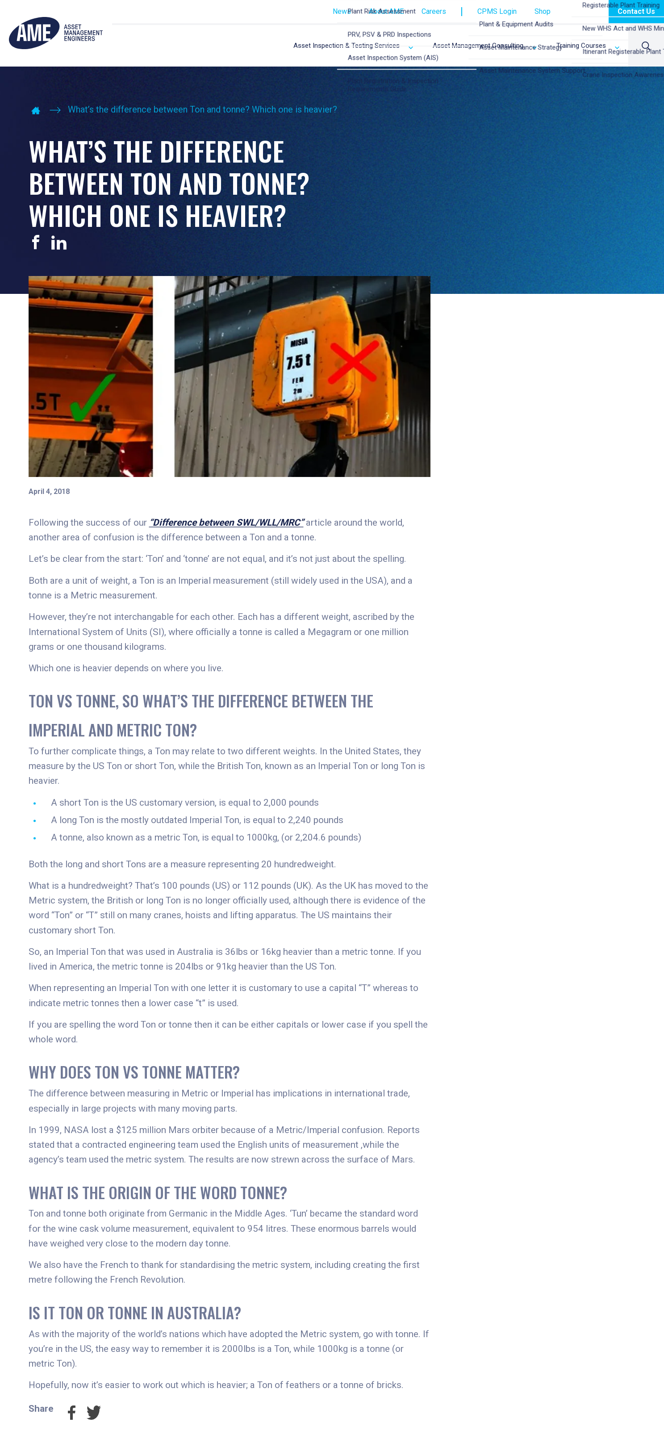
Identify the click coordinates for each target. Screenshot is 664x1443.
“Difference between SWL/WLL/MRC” (226, 522)
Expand (411, 48)
